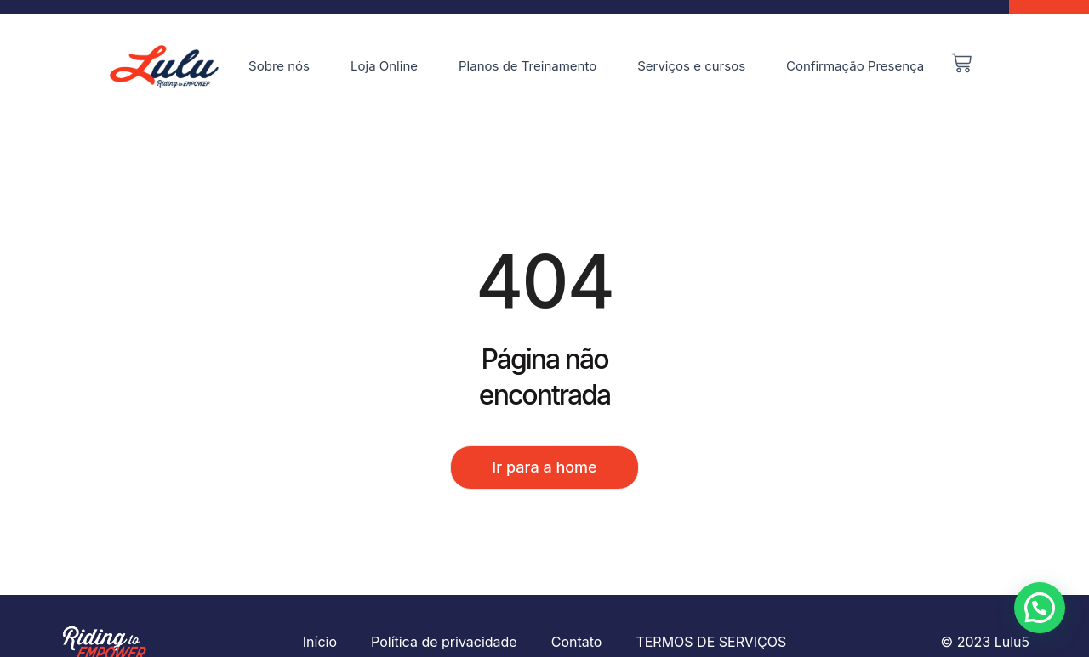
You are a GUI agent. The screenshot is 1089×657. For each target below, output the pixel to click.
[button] (1039, 607)
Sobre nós (279, 66)
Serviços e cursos (691, 66)
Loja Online (384, 66)
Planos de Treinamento (527, 66)
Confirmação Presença (855, 66)
